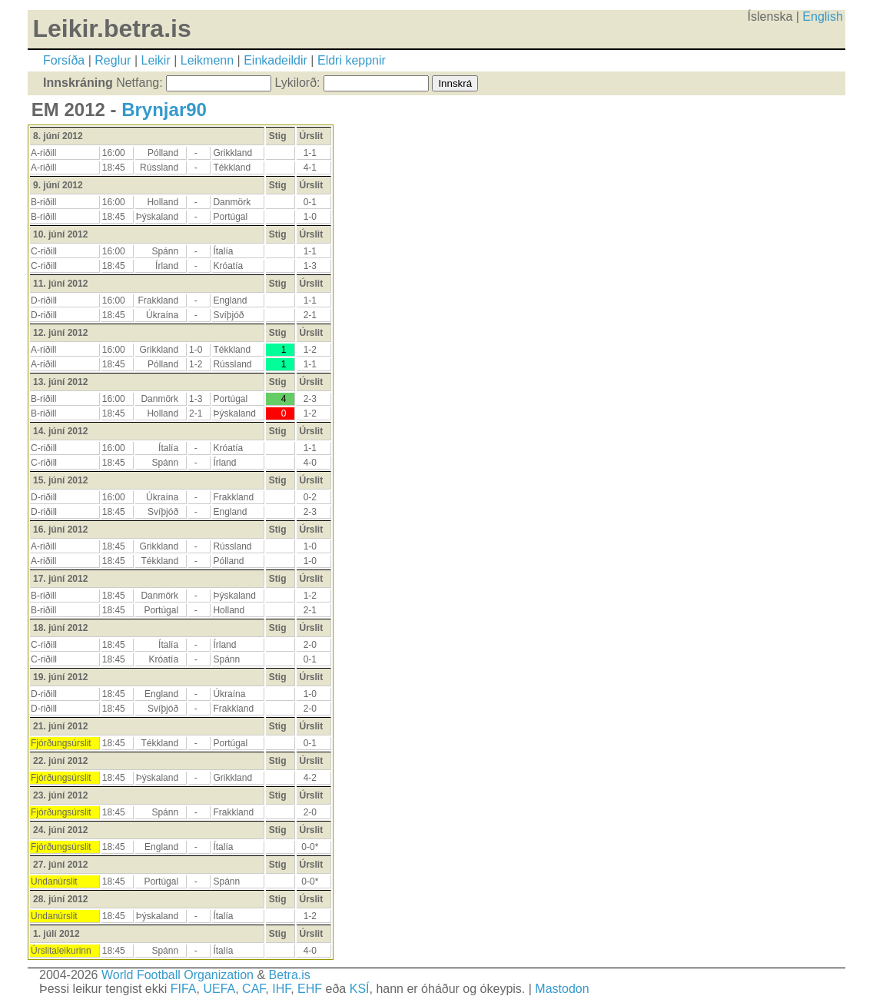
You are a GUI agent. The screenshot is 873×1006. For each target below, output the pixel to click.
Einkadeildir (275, 60)
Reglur (113, 60)
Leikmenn (207, 60)
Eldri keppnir (351, 60)
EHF (309, 988)
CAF (253, 988)
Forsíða (64, 60)
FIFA (184, 988)
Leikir (155, 60)
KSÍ (360, 988)
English (822, 16)
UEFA (219, 988)
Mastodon (562, 988)
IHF (281, 988)
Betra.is (289, 974)
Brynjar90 (164, 109)
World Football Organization (177, 974)
